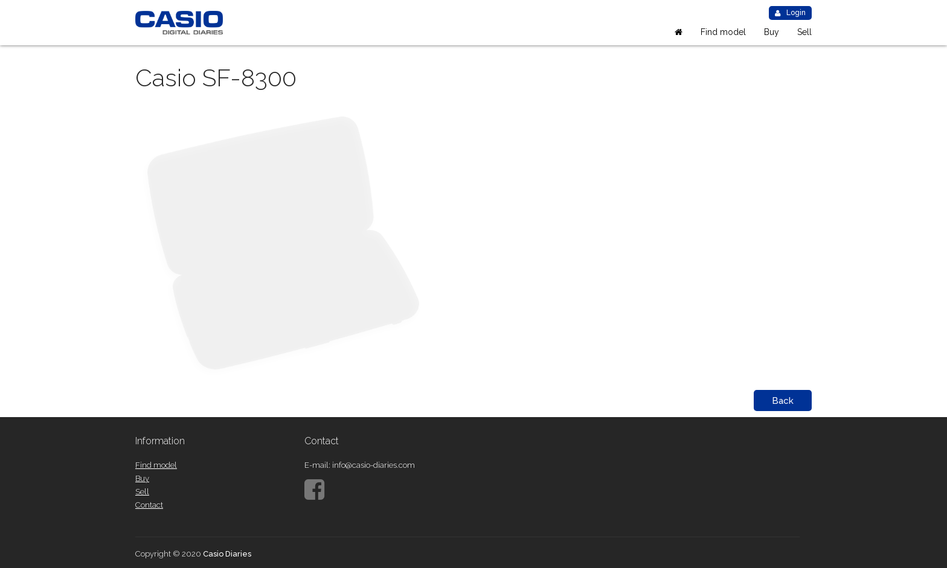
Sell (804, 32)
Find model (723, 32)
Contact (149, 504)
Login (790, 12)
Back (783, 400)
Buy (771, 32)
